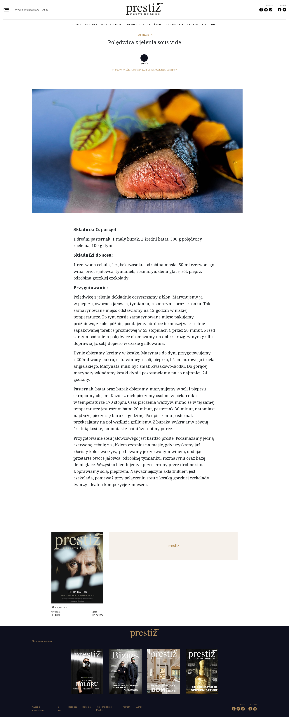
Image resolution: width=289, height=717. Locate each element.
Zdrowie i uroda (138, 24)
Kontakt (126, 707)
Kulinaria (144, 34)
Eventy (139, 707)
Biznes (76, 24)
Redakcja (72, 707)
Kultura (91, 24)
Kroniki (193, 24)
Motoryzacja (111, 24)
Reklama (86, 707)
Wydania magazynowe (27, 9)
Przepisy (172, 69)
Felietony (209, 24)
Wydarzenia (174, 24)
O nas (45, 9)
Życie (158, 24)
